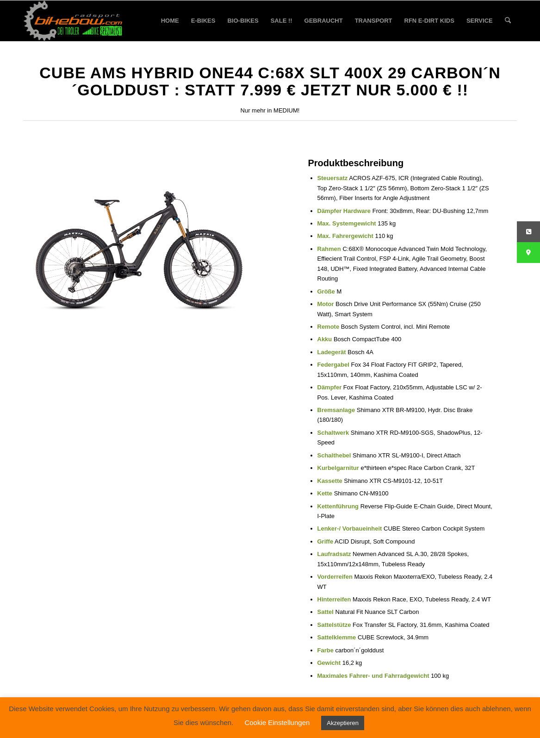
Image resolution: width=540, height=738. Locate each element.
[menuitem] (170, 20)
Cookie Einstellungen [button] (277, 722)
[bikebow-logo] (73, 20)
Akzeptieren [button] (343, 722)
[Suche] (508, 20)
